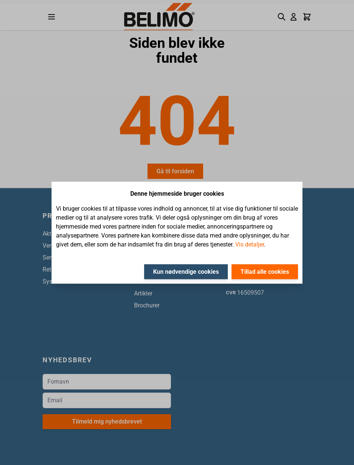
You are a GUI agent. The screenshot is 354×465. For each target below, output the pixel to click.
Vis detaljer (249, 244)
